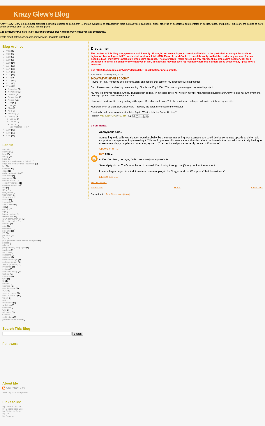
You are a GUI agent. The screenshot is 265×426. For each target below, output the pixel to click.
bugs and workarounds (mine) (16, 161)
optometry (7, 228)
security (6, 252)
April (10, 111)
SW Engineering (10, 264)
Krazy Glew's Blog (41, 14)
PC (3, 233)
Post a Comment (99, 182)
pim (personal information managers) (20, 240)
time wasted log (9, 271)
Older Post (257, 187)
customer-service (10, 185)
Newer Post (97, 187)
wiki (4, 310)
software (6, 257)
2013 (8, 77)
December (13, 89)
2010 (8, 86)
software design (9, 259)
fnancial (6, 202)
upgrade (6, 286)
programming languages (14, 247)
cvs (4, 187)
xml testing (7, 317)
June (10, 105)
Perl (4, 238)
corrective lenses (10, 183)
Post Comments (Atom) (117, 194)
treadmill (6, 276)
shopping (6, 254)
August (11, 100)
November (13, 92)
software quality (9, 262)
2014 (8, 74)
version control (9, 293)
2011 (8, 83)
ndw (102, 153)
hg (3, 211)
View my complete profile (15, 392)
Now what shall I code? (19, 127)
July (10, 103)
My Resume (8, 416)
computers (7, 178)
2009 (8, 129)
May (10, 108)
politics (5, 242)
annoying (6, 149)
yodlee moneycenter (12, 319)
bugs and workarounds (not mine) (18, 163)
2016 (8, 68)
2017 (8, 66)
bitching (6, 151)
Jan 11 (13, 122)
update (5, 283)
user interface (8, 288)
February (12, 113)
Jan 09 (13, 124)
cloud (5, 171)
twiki (4, 278)
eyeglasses (7, 192)
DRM (4, 190)
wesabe (6, 307)
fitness (5, 199)
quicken (6, 250)
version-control (9, 295)
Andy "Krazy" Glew (15, 388)
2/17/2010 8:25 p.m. (108, 177)
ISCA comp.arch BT (11, 219)
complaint (7, 175)
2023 (8, 51)
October (12, 94)
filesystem (7, 195)
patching (6, 230)
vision (5, 298)
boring (5, 156)
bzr (3, 166)
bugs (4, 159)
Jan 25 (13, 119)
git (3, 207)
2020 (8, 57)
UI (3, 281)
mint (4, 226)
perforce (6, 235)
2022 (8, 54)
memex (5, 223)
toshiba (5, 274)
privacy (5, 245)
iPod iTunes (8, 216)
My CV (5, 413)
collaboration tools (11, 173)
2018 (8, 63)
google (5, 209)
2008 (8, 132)
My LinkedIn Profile (11, 406)
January (12, 116)
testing (5, 269)
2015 (8, 71)
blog (4, 154)
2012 (8, 80)
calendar (6, 168)
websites (6, 305)
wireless (6, 314)
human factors (9, 214)
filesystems (7, 197)
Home (177, 187)
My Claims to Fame (11, 411)
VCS (4, 290)
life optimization (9, 221)
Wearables (7, 302)
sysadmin (7, 266)
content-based (9, 180)
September (13, 97)
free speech (8, 204)
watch (5, 300)
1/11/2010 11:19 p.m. (109, 149)
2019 (8, 60)
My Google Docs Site (12, 409)
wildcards (6, 312)
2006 (8, 135)
